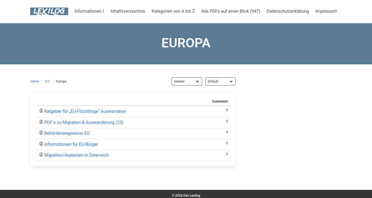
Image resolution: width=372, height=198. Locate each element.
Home (34, 81)
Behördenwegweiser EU (67, 133)
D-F (47, 81)
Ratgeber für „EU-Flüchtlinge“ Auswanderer (85, 111)
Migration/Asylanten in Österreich (76, 155)
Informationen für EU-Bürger (71, 144)
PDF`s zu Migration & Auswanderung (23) (83, 122)
